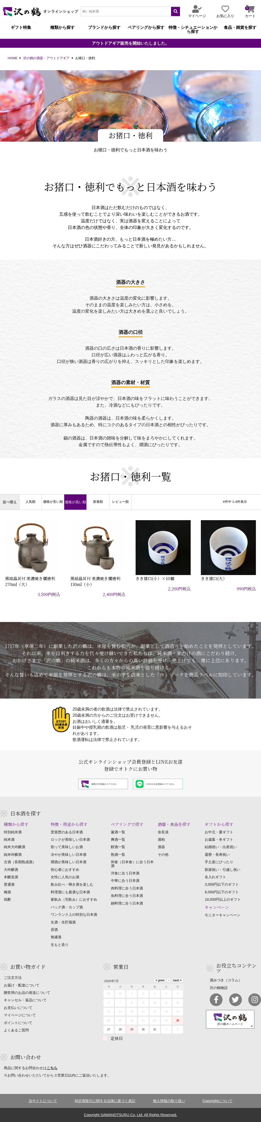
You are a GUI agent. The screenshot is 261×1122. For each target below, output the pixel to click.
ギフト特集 (21, 28)
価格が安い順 (53, 502)
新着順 (98, 502)
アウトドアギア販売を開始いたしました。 (130, 43)
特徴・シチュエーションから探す (192, 30)
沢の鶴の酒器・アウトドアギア (46, 58)
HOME (13, 58)
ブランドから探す (104, 28)
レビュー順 (120, 502)
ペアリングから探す (146, 28)
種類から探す (62, 28)
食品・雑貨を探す (240, 28)
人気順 (30, 502)
